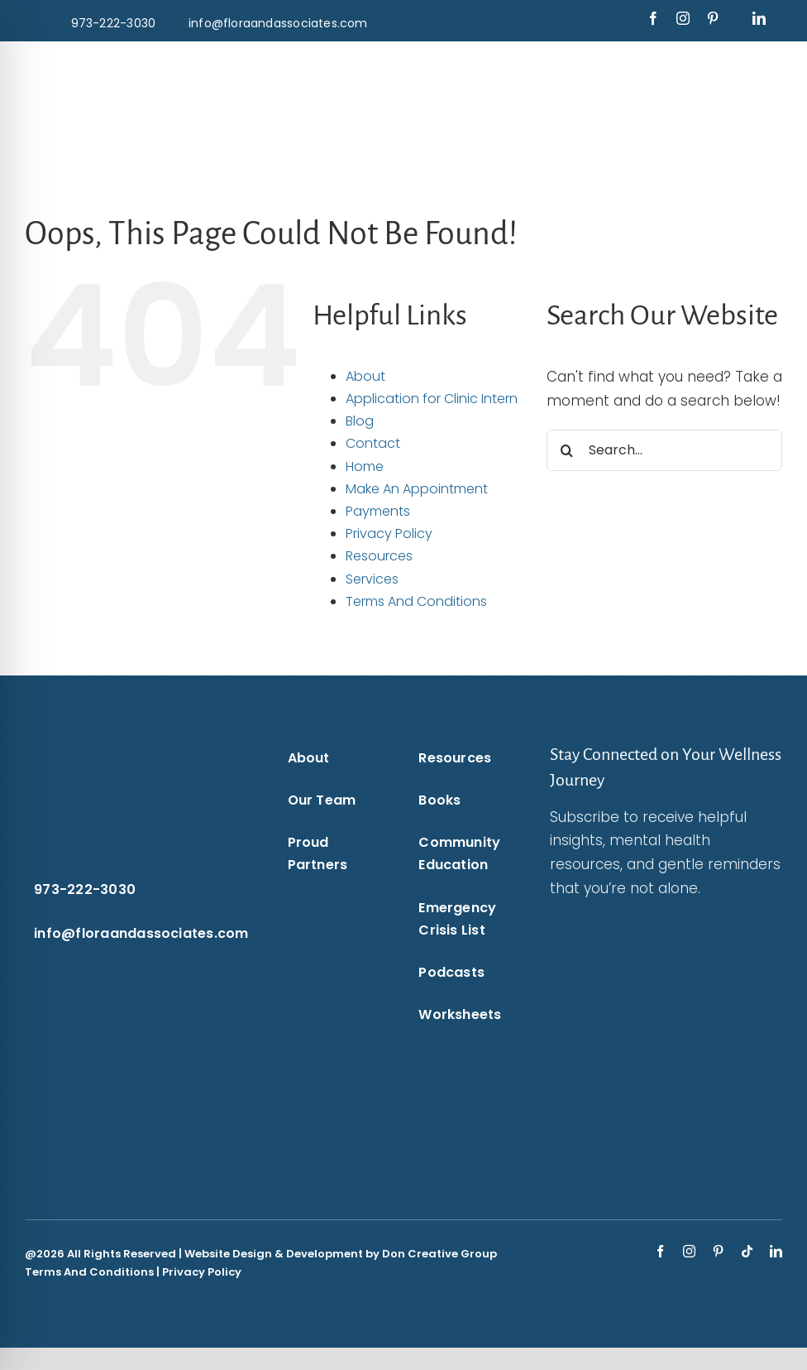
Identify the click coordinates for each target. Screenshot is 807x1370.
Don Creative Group (439, 1254)
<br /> (645, 1034)
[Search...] (664, 450)
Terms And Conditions (416, 601)
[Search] (567, 450)
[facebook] (653, 18)
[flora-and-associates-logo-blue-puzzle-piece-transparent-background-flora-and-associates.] (163, 65)
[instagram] (683, 18)
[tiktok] (747, 1251)
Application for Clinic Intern (432, 398)
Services (372, 579)
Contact (373, 443)
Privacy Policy (389, 533)
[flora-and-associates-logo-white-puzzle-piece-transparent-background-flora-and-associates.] (106, 748)
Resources (379, 555)
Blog (360, 420)
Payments (378, 511)
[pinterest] (712, 18)
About (365, 376)
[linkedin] (759, 18)
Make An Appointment (417, 488)
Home (365, 466)
